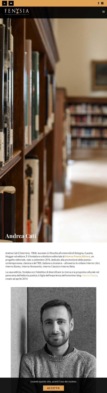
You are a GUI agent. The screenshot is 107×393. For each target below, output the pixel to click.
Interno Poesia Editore (77, 256)
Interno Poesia (89, 275)
